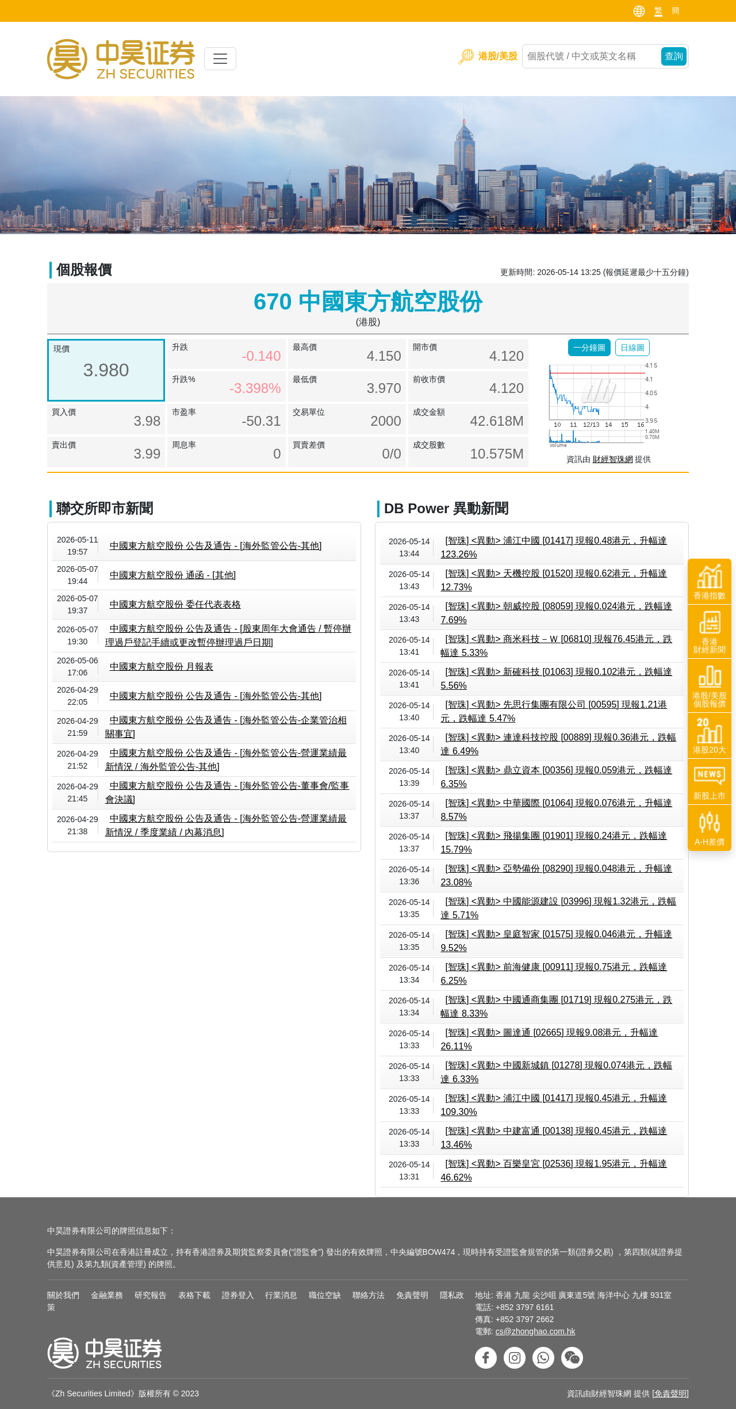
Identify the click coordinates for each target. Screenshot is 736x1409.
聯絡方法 (368, 1295)
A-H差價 (709, 827)
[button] (589, 347)
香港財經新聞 (709, 631)
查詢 (674, 56)
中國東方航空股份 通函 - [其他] (173, 575)
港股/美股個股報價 (709, 685)
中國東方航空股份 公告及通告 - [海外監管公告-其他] (216, 546)
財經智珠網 (613, 459)
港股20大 (709, 735)
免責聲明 (412, 1295)
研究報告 (151, 1295)
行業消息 (281, 1295)
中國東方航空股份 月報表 (161, 666)
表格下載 (194, 1295)
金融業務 (107, 1295)
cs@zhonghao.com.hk (536, 1331)
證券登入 (238, 1295)
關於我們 (63, 1295)
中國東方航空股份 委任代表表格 (175, 604)
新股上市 (709, 781)
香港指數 (709, 581)
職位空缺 (325, 1295)
